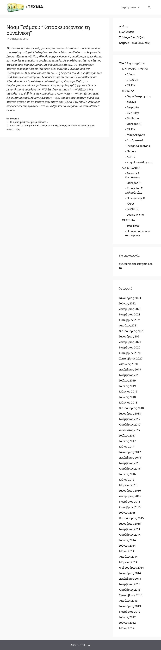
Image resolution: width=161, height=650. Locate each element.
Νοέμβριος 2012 (129, 611)
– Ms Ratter (132, 118)
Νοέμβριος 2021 (129, 314)
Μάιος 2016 (126, 479)
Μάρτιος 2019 (128, 391)
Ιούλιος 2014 (127, 540)
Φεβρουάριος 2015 (131, 518)
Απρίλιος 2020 (128, 364)
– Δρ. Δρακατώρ (135, 140)
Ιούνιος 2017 (127, 441)
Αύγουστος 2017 (129, 430)
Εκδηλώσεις (126, 32)
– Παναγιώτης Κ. (135, 198)
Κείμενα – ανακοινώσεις (134, 43)
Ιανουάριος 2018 (130, 413)
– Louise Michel (134, 214)
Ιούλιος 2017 (127, 435)
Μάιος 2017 (126, 446)
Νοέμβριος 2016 (129, 463)
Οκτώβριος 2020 (130, 353)
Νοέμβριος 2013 (129, 584)
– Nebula (130, 151)
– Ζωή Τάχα (132, 113)
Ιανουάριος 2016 (130, 490)
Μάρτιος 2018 (128, 402)
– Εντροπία (132, 107)
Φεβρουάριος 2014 (131, 567)
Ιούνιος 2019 (127, 386)
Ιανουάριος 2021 (130, 336)
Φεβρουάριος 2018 (131, 408)
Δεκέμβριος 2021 (130, 309)
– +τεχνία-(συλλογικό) (138, 162)
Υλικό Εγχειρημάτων (132, 63)
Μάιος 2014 (126, 551)
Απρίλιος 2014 (128, 556)
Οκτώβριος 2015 (130, 507)
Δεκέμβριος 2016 (130, 457)
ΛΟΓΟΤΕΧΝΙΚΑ (131, 168)
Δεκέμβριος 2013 (130, 578)
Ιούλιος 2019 (127, 380)
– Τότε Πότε (132, 225)
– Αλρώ (129, 203)
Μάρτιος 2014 (128, 562)
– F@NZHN (131, 209)
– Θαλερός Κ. (133, 124)
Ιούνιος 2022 (127, 303)
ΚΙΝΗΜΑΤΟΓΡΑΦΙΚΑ (135, 69)
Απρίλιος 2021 (128, 325)
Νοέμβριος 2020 (129, 347)
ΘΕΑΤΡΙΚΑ (128, 220)
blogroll (14, 118)
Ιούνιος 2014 (127, 545)
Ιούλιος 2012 (127, 617)
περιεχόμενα (133, 7)
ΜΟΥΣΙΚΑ (128, 91)
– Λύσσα (130, 74)
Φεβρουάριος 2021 (131, 331)
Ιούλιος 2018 (127, 397)
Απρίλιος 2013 (128, 600)
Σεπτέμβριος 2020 (130, 358)
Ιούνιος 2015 (127, 512)
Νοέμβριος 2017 (129, 419)
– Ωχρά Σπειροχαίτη (137, 96)
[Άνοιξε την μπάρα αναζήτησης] (149, 7)
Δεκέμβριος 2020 (130, 342)
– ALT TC (130, 157)
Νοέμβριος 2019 (129, 375)
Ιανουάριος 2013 (130, 606)
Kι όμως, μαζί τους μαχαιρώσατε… (29, 121)
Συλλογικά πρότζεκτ (132, 37)
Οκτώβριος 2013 (130, 589)
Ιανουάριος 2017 (130, 452)
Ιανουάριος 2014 (130, 573)
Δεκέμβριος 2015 (130, 496)
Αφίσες (123, 26)
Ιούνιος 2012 (127, 622)
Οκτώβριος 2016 (130, 468)
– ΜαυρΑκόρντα (135, 135)
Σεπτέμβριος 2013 (130, 595)
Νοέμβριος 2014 (129, 529)
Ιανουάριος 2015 (130, 523)
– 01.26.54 (131, 80)
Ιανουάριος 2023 (130, 298)
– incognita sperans (137, 146)
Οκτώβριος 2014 (130, 534)
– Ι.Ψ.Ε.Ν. (130, 85)
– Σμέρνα (130, 102)
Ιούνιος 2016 (127, 474)
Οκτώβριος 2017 (130, 424)
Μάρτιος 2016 (128, 485)
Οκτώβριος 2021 (130, 320)
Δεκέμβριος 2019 (130, 369)
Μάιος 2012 (126, 628)
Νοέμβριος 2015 (129, 501)
